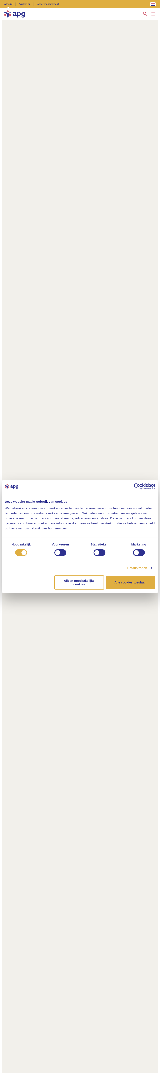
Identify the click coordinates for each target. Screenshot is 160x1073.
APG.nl (8, 4)
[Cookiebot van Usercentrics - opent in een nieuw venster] (137, 486)
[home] (14, 14)
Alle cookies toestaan (130, 582)
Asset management (48, 4)
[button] (145, 14)
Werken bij (24, 4)
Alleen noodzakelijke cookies (79, 582)
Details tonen (137, 568)
